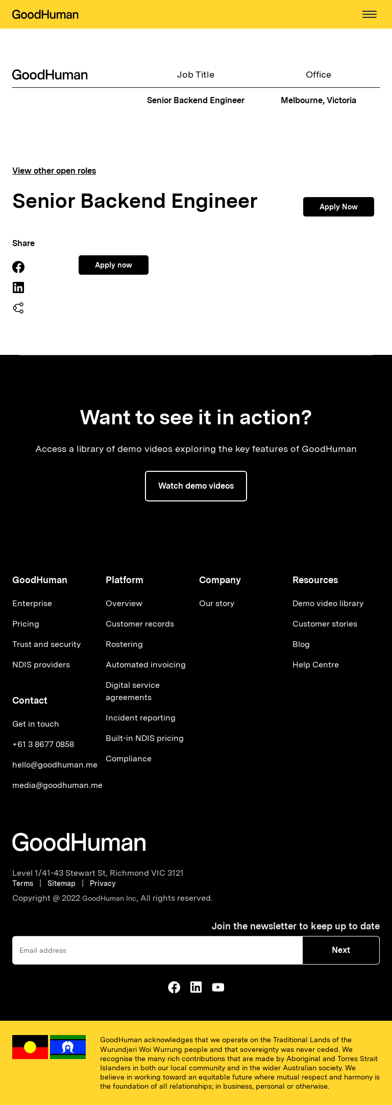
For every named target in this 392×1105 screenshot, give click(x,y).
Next (341, 950)
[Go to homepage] (78, 842)
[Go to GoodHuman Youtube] (218, 987)
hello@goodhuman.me (54, 765)
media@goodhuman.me (57, 785)
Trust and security (46, 644)
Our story (216, 603)
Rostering (124, 644)
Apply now (113, 265)
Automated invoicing (146, 664)
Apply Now (339, 207)
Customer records (140, 624)
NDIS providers (41, 664)
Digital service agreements (133, 691)
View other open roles (54, 171)
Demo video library (327, 603)
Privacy (103, 883)
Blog (301, 644)
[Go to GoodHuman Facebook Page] (174, 987)
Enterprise (32, 603)
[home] (45, 14)
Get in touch (35, 724)
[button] (369, 14)
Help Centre (315, 664)
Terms (24, 883)
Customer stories (324, 624)
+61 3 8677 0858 (43, 744)
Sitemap (61, 883)
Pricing (25, 624)
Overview (124, 603)
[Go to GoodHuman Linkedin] (196, 987)
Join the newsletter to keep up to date (296, 926)
